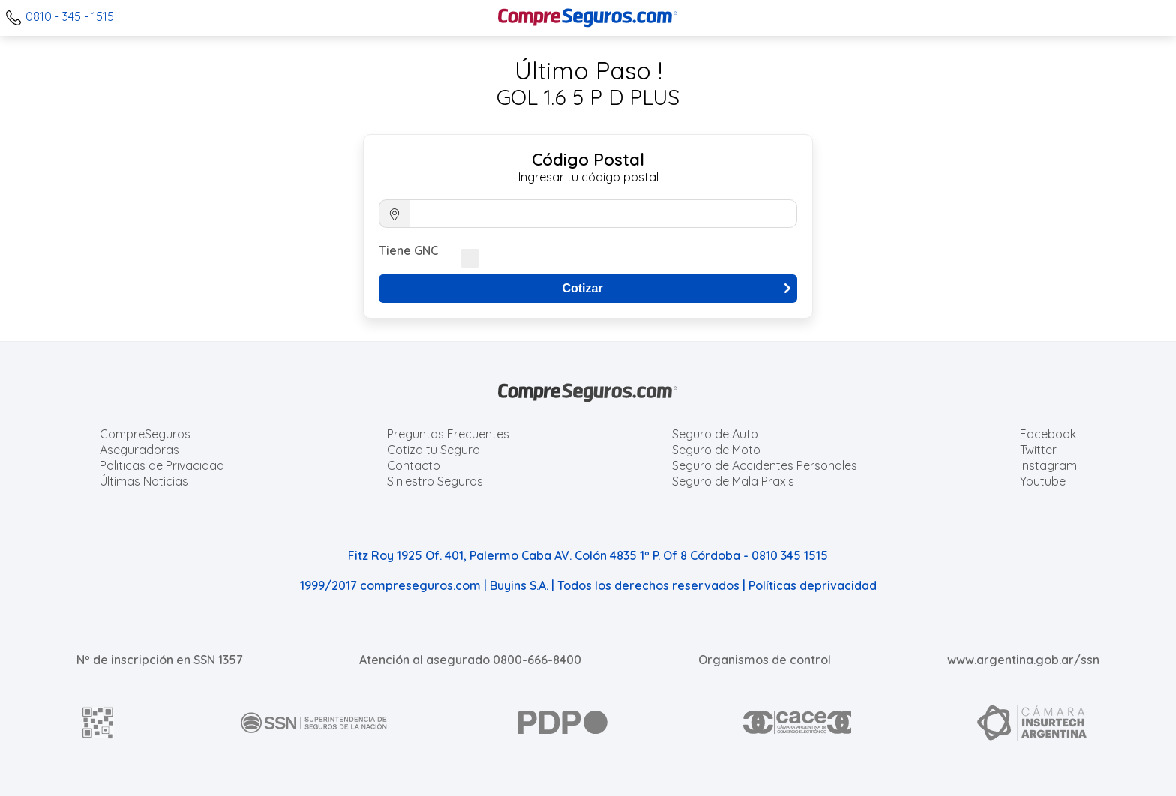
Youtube (1043, 481)
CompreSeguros (145, 434)
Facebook (1048, 434)
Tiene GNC (408, 250)
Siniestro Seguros (435, 481)
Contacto (413, 465)
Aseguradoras (139, 450)
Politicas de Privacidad (162, 465)
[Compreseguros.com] (588, 18)
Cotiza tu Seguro (433, 450)
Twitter (1038, 450)
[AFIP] (98, 723)
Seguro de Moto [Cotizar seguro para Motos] (716, 450)
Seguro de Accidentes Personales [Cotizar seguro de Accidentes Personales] (764, 465)
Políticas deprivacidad (812, 585)
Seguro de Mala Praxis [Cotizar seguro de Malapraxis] (733, 481)
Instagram (1048, 465)
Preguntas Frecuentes (448, 434)
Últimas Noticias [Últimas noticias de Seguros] (144, 481)
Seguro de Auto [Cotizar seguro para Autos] (715, 434)
